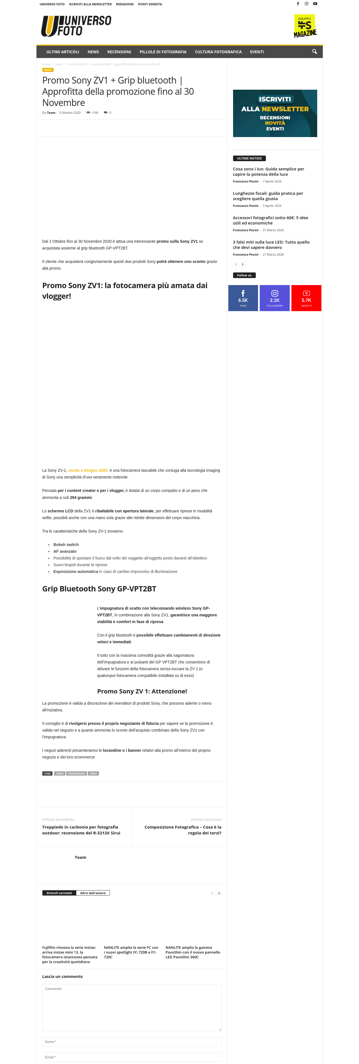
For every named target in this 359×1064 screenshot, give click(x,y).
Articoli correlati (59, 893)
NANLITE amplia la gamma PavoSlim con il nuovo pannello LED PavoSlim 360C (193, 952)
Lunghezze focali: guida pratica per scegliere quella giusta (268, 195)
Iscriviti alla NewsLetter (90, 4)
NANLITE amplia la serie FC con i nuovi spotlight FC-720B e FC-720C (131, 952)
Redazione (125, 4)
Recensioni (119, 51)
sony (93, 773)
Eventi (257, 51)
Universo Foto (52, 4)
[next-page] (219, 893)
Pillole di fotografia (163, 51)
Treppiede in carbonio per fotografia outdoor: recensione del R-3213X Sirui (81, 830)
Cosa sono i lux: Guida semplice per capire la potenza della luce (269, 171)
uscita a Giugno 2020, (88, 470)
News (93, 51)
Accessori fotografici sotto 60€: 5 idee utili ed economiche (270, 220)
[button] (314, 52)
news (59, 773)
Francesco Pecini (246, 181)
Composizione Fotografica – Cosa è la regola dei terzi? (183, 830)
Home (46, 64)
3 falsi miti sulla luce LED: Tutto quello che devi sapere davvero (271, 244)
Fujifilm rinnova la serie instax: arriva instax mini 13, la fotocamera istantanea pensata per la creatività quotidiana (70, 954)
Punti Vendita (150, 4)
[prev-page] (212, 893)
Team (51, 112)
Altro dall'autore (93, 893)
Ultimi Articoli (63, 51)
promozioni (76, 773)
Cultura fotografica (218, 51)
